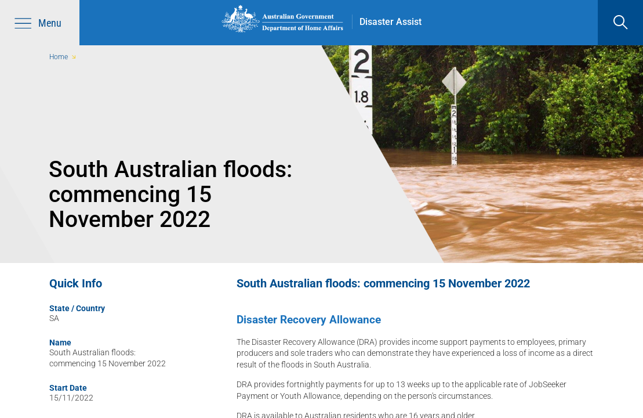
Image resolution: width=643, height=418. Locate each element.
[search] (620, 22)
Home (58, 57)
